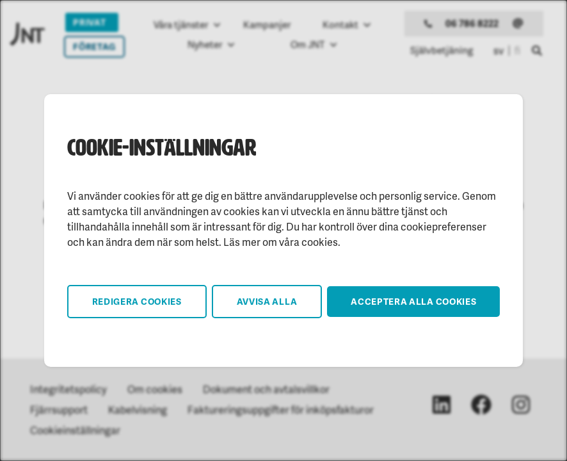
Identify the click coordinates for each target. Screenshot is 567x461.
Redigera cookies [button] (137, 301)
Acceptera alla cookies (413, 301)
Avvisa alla (267, 301)
